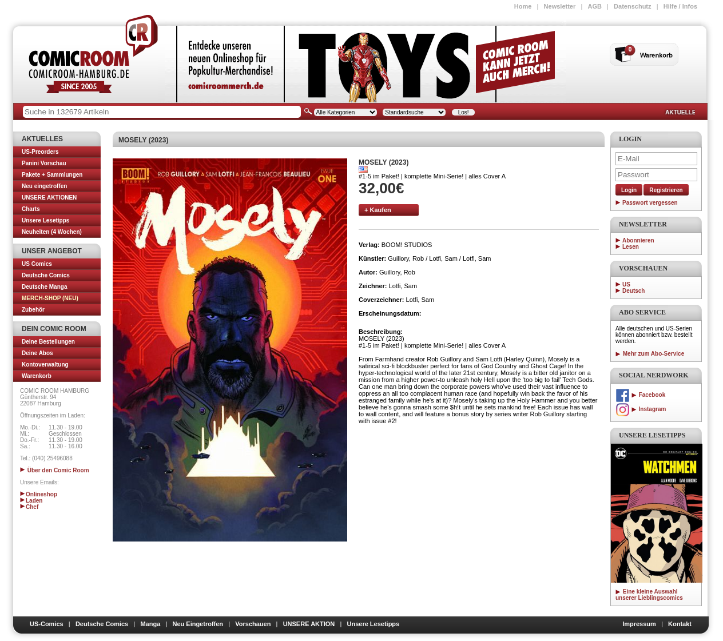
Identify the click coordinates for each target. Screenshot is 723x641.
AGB (594, 6)
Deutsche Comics (46, 275)
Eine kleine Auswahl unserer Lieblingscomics (649, 594)
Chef (29, 507)
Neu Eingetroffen (197, 623)
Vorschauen (253, 623)
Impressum (639, 623)
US (626, 284)
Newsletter (560, 6)
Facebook (640, 395)
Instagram (640, 409)
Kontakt (680, 623)
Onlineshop (38, 494)
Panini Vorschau (44, 163)
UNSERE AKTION (309, 623)
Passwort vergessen (650, 203)
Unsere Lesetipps (45, 220)
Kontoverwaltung (45, 364)
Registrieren (665, 190)
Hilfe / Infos (680, 6)
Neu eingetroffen (44, 186)
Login (629, 190)
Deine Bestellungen (48, 342)
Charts (31, 209)
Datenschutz (632, 6)
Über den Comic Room (54, 470)
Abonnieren (638, 240)
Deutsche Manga (44, 287)
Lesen (630, 247)
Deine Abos (37, 353)
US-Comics (46, 623)
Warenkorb (36, 376)
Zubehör (33, 309)
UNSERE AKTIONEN (49, 197)
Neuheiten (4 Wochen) (52, 232)
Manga (150, 623)
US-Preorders (40, 152)
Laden (31, 500)
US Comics (37, 264)
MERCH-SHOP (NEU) (50, 298)
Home (523, 6)
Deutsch (633, 291)
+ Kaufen (377, 209)
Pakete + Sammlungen (52, 175)
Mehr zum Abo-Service (649, 354)
